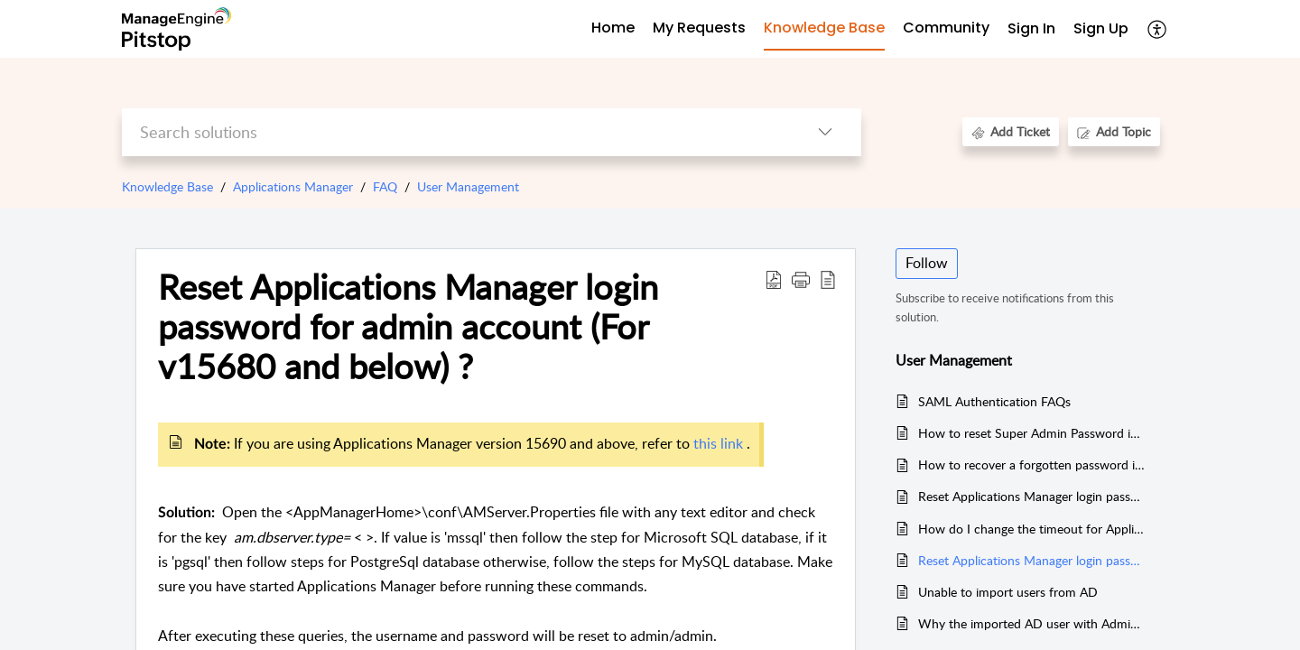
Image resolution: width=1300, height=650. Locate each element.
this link (720, 443)
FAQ (385, 186)
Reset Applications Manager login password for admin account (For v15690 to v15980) (1032, 496)
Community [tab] (946, 27)
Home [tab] (613, 27)
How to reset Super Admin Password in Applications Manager (1032, 432)
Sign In (1031, 28)
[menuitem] (1031, 29)
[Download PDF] (774, 279)
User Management (468, 186)
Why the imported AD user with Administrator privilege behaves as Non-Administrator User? (1032, 623)
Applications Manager (293, 186)
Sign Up (1100, 28)
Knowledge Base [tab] (824, 27)
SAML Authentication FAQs (994, 401)
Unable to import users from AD (1008, 591)
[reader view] (828, 279)
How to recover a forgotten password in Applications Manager (1032, 464)
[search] (455, 132)
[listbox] (825, 132)
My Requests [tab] (699, 27)
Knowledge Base (167, 186)
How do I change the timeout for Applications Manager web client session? (1032, 528)
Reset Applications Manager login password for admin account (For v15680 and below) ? (408, 326)
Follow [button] (926, 263)
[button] (801, 279)
